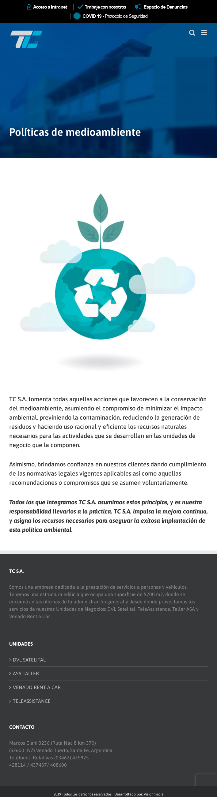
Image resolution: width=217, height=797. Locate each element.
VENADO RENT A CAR (37, 687)
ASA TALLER (26, 673)
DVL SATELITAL (29, 659)
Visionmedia (154, 794)
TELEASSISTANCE (32, 701)
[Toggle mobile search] (192, 32)
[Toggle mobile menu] (204, 32)
